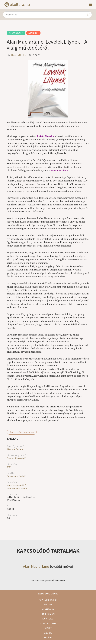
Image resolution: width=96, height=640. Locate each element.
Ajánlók (33, 32)
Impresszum (48, 614)
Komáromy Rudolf (16, 475)
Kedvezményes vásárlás (22, 432)
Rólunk (48, 604)
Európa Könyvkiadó (16, 458)
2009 (9, 467)
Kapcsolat (48, 618)
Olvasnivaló (16, 32)
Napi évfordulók (48, 599)
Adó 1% (48, 632)
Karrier (48, 628)
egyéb (24, 487)
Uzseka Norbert (19, 55)
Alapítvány (48, 609)
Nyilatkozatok (48, 623)
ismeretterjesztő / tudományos (16, 486)
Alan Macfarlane (15, 449)
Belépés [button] (48, 637)
